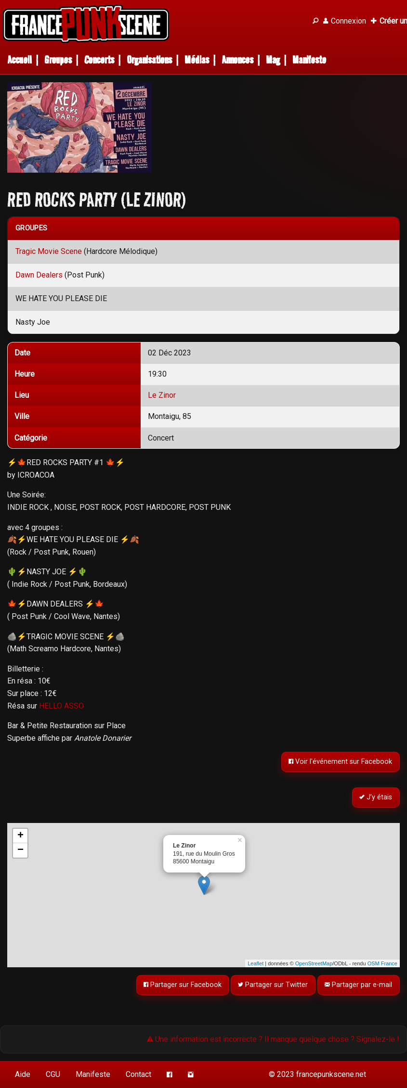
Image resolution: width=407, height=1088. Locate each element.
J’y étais (376, 798)
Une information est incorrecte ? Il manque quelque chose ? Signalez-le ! (273, 1039)
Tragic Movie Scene (48, 251)
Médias (196, 59)
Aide (22, 1074)
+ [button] (20, 836)
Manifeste (309, 59)
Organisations (149, 59)
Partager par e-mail (359, 985)
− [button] (20, 850)
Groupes (58, 59)
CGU (53, 1074)
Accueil (19, 59)
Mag (273, 59)
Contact (138, 1074)
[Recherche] (315, 21)
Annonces (237, 59)
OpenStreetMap (314, 963)
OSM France (382, 963)
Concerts (99, 59)
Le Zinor (162, 395)
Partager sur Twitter (273, 985)
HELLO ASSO (61, 705)
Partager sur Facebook (183, 985)
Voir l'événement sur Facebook (341, 762)
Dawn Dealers (39, 274)
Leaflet (255, 963)
